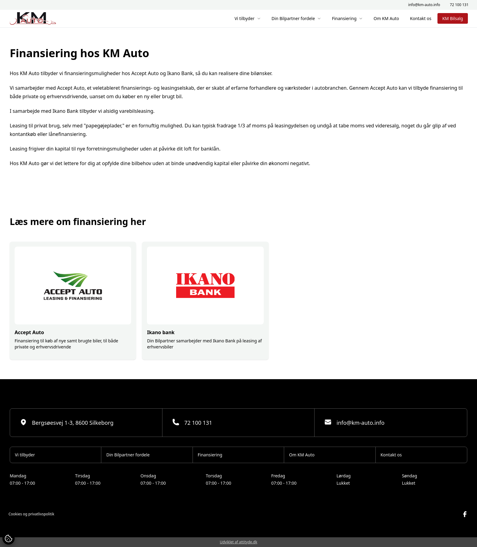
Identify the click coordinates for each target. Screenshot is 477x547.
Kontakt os (420, 18)
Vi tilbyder (248, 18)
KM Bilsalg (452, 18)
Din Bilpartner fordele (296, 18)
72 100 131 (459, 4)
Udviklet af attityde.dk (238, 542)
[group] (73, 301)
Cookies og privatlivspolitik (31, 514)
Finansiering (347, 18)
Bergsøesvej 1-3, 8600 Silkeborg (66, 422)
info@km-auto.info (424, 4)
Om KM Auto (386, 18)
